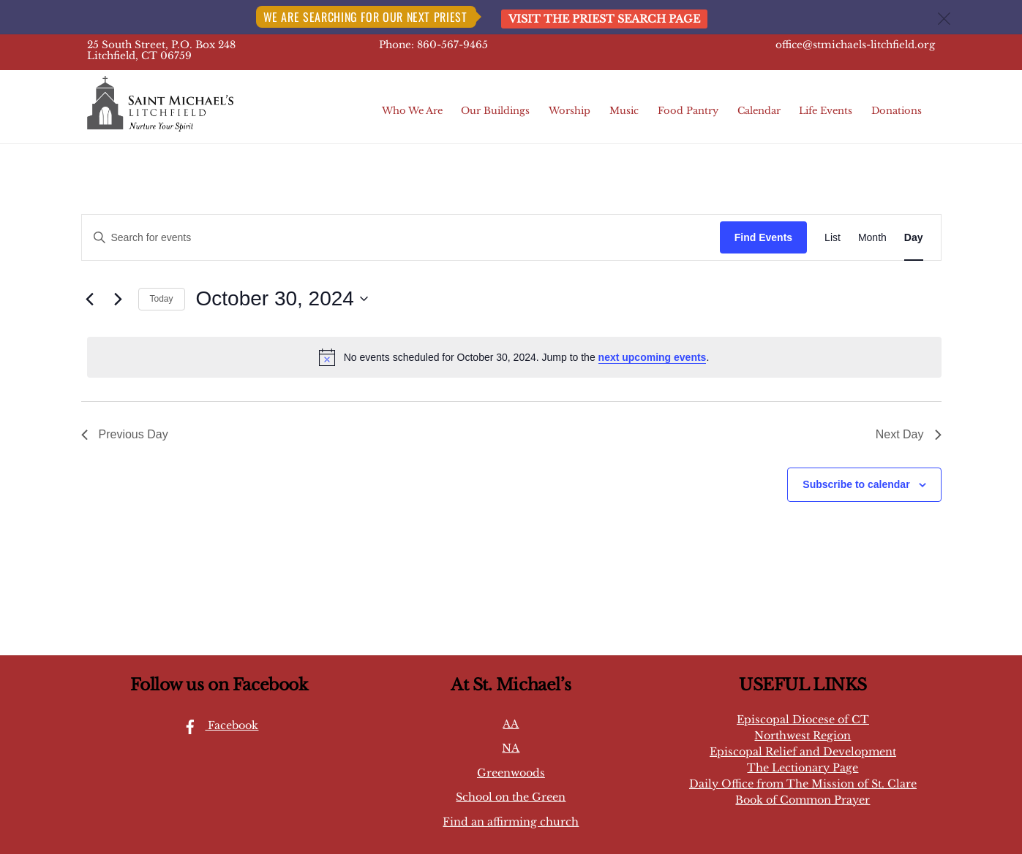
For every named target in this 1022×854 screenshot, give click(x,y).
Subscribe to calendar (856, 484)
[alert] (514, 357)
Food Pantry (688, 110)
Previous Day (124, 434)
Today (161, 299)
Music (624, 110)
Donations (896, 110)
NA (510, 748)
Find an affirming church (511, 821)
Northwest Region (802, 735)
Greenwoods (511, 772)
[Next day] (118, 299)
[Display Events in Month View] (872, 238)
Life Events (825, 110)
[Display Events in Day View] (913, 238)
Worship (569, 110)
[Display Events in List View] (832, 238)
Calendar (759, 110)
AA (511, 724)
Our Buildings (495, 110)
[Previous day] (90, 299)
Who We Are (412, 110)
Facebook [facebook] (217, 725)
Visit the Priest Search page (604, 19)
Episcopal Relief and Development (803, 751)
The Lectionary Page (802, 767)
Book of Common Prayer (802, 800)
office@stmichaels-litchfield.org (855, 45)
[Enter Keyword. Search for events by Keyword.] (401, 238)
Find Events (763, 237)
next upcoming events (652, 357)
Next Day (909, 434)
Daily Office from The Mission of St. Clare (803, 783)
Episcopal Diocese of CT (803, 719)
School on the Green (511, 797)
